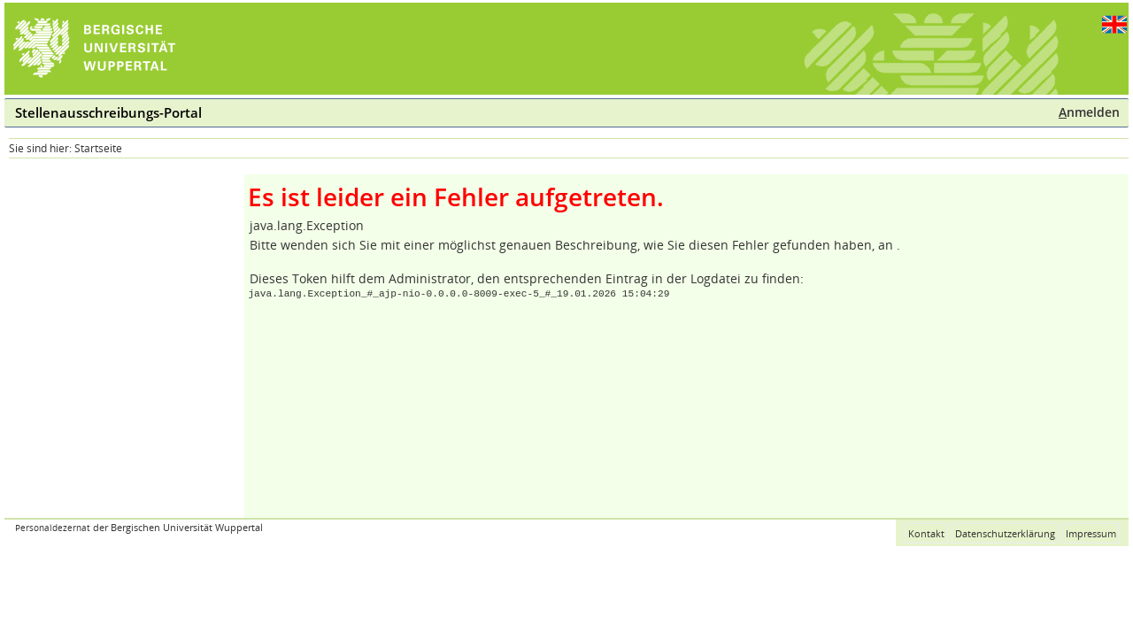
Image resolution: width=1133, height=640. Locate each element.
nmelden (1089, 112)
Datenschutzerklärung (1005, 533)
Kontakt (926, 533)
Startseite (98, 148)
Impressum (1091, 533)
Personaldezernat (52, 528)
